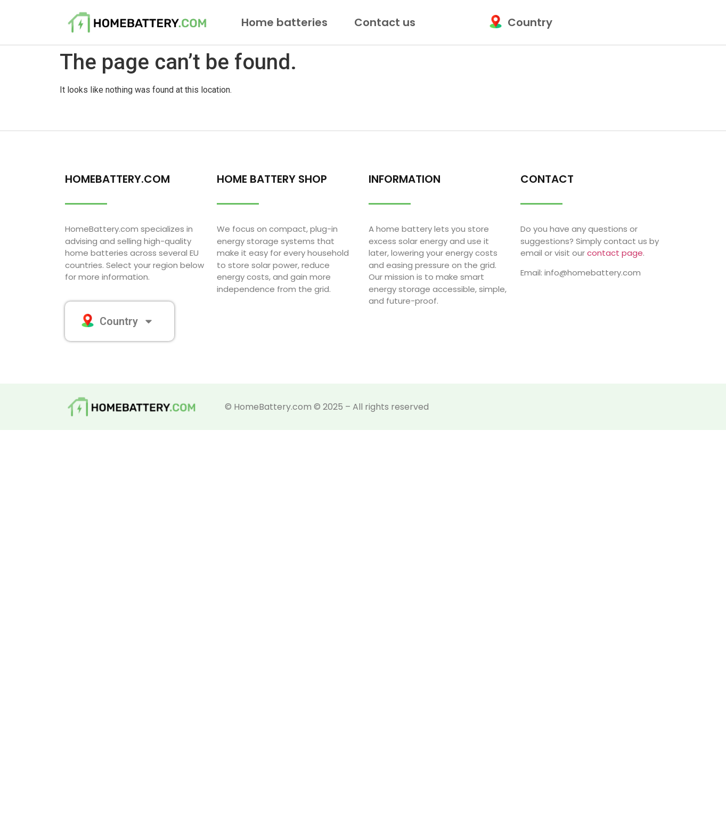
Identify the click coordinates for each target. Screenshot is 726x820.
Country (523, 22)
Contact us (384, 22)
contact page (615, 252)
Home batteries (287, 22)
